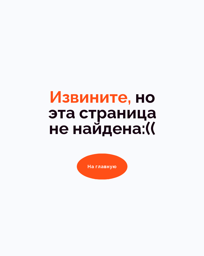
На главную (102, 166)
